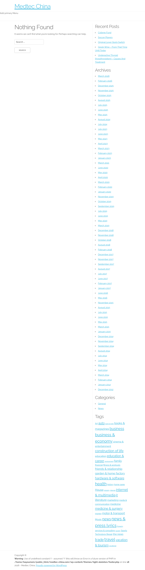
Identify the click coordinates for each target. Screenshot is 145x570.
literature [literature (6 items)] (101, 500)
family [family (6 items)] (118, 461)
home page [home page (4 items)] (119, 484)
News (101, 408)
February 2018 (105, 249)
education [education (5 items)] (100, 456)
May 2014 (102, 365)
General (102, 403)
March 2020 (103, 182)
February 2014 (105, 380)
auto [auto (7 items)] (101, 423)
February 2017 (105, 283)
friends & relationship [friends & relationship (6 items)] (108, 469)
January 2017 (104, 288)
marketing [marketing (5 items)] (113, 500)
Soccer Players (105, 37)
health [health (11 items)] (101, 483)
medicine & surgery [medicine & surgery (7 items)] (108, 508)
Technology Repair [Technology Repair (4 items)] (103, 534)
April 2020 (103, 177)
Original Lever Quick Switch (111, 42)
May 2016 (102, 298)
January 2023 (104, 158)
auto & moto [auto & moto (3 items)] (109, 424)
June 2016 (103, 293)
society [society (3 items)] (117, 531)
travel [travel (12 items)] (109, 539)
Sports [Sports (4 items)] (124, 530)
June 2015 (103, 317)
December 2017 (105, 254)
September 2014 (106, 346)
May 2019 (102, 220)
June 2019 (103, 216)
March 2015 (103, 327)
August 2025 (104, 100)
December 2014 (105, 336)
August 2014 (104, 351)
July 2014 (102, 355)
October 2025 (104, 95)
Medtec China (32, 6)
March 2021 (103, 163)
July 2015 (102, 312)
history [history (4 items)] (110, 484)
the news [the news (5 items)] (118, 534)
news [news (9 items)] (106, 519)
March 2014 (103, 375)
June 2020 (103, 167)
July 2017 (102, 274)
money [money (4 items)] (98, 513)
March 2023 (103, 148)
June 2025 (103, 110)
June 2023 (103, 134)
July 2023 (102, 129)
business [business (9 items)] (117, 429)
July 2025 (102, 105)
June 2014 (103, 360)
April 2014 (102, 370)
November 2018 (106, 235)
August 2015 (104, 307)
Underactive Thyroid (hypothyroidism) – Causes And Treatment (110, 58)
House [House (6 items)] (99, 490)
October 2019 (104, 201)
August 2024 (104, 119)
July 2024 (102, 124)
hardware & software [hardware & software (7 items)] (109, 478)
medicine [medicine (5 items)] (115, 504)
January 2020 (104, 192)
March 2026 (103, 76)
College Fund (104, 32)
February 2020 (105, 187)
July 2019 (102, 211)
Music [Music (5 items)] (98, 519)
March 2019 (103, 225)
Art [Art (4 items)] (96, 423)
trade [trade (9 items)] (99, 540)
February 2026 (105, 81)
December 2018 (105, 230)
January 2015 (104, 331)
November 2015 (105, 302)
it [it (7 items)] (117, 495)
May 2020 (102, 172)
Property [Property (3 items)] (120, 526)
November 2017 (105, 259)
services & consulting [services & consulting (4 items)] (105, 530)
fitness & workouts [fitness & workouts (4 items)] (111, 465)
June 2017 (103, 278)
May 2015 (102, 322)
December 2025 (106, 86)
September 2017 (106, 264)
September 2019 (106, 206)
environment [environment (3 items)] (109, 461)
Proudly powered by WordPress (51, 565)
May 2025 (102, 114)
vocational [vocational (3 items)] (112, 546)
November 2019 (105, 196)
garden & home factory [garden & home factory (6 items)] (110, 473)
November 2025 (106, 90)
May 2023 (102, 139)
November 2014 (105, 341)
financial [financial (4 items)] (99, 465)
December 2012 (105, 389)
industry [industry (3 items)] (107, 490)
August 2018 (104, 245)
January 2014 (104, 384)
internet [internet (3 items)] (113, 490)
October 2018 (104, 240)
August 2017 (104, 269)
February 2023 (105, 153)
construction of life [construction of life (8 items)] (109, 451)
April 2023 (103, 143)
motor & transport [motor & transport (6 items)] (113, 513)
